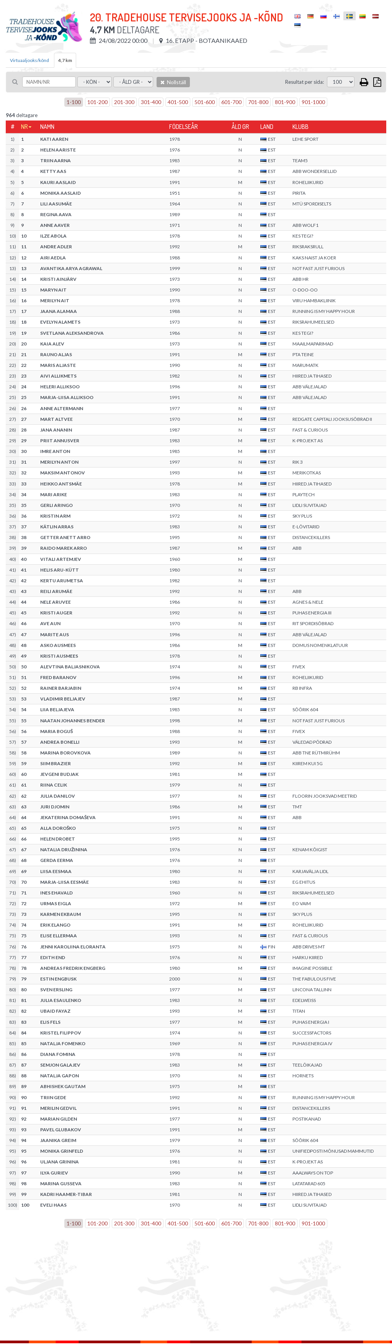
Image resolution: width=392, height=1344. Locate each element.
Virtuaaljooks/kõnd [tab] (29, 60)
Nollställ (173, 82)
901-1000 (313, 102)
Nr (24, 126)
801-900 (285, 102)
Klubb (300, 126)
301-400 (151, 102)
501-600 (204, 102)
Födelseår (183, 126)
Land (266, 126)
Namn (47, 126)
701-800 (258, 102)
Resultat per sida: (304, 82)
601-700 (231, 102)
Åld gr (240, 126)
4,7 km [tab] (65, 60)
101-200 (97, 102)
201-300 (124, 102)
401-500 (178, 102)
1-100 (74, 102)
